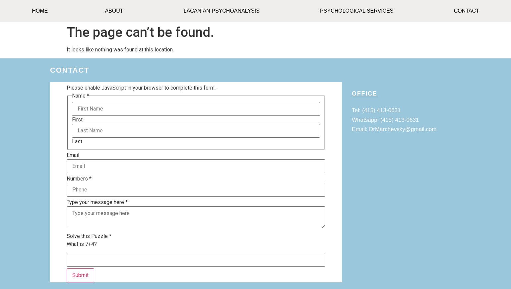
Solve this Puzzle (89, 236)
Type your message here (97, 202)
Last (77, 141)
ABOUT (114, 11)
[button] (115, 11)
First (77, 119)
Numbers (79, 178)
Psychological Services (356, 11)
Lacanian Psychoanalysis (222, 11)
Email (73, 155)
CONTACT (466, 11)
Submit (80, 275)
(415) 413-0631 (381, 110)
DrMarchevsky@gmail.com (402, 129)
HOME (40, 11)
